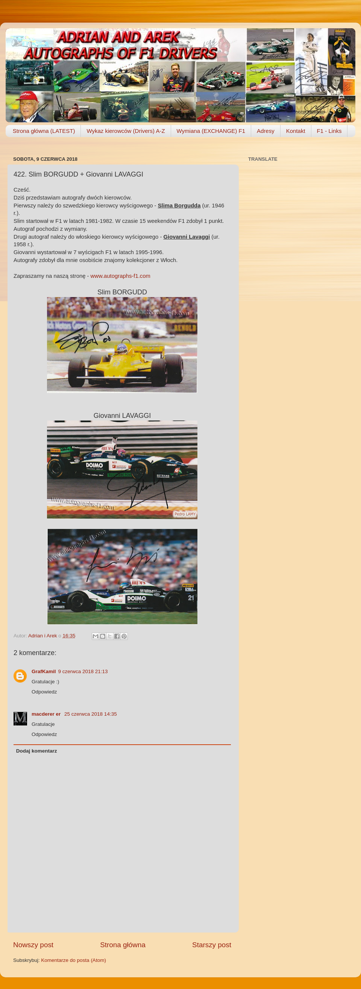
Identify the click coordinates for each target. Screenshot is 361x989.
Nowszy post (33, 945)
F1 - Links (329, 131)
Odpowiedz (44, 692)
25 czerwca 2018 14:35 (90, 714)
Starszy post (211, 945)
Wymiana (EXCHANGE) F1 (211, 131)
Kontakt (295, 131)
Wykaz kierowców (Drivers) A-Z (125, 131)
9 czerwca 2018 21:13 (83, 671)
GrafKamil (44, 671)
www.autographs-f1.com (120, 276)
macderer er (47, 714)
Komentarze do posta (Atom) (73, 960)
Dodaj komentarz (36, 751)
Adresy (266, 131)
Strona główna (123, 945)
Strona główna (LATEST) (44, 131)
